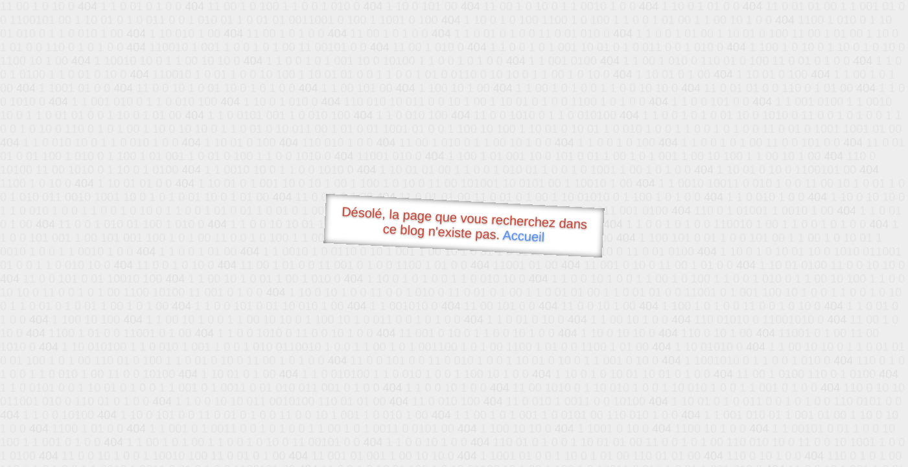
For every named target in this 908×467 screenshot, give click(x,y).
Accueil (523, 236)
